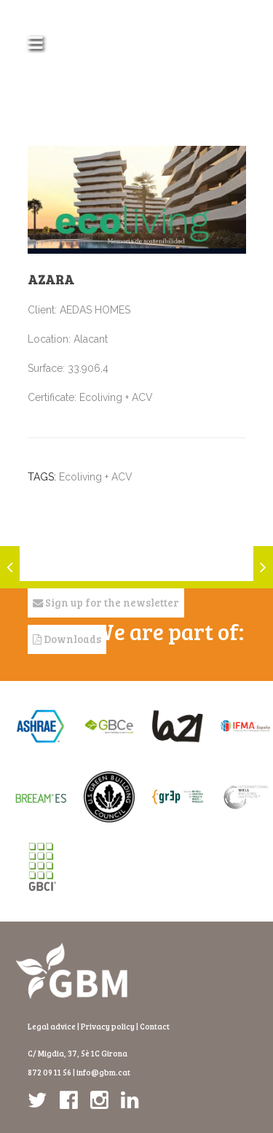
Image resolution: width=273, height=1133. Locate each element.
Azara (51, 279)
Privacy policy (108, 1026)
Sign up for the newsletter (106, 603)
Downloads (67, 639)
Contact (155, 1026)
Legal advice (52, 1026)
